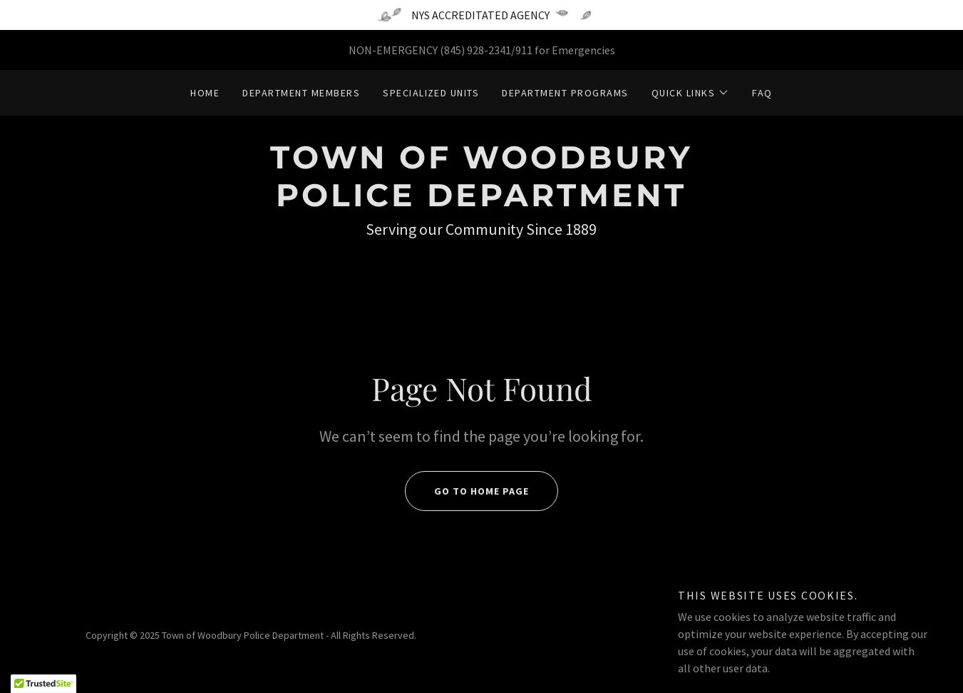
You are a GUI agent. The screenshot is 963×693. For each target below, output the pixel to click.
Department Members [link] (301, 92)
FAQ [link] (762, 92)
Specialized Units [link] (431, 92)
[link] (481, 202)
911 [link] (523, 50)
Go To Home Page (467, 491)
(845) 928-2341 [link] (475, 50)
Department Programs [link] (565, 92)
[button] (690, 92)
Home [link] (205, 92)
